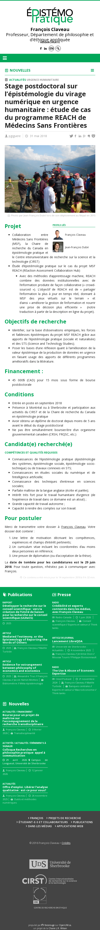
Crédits (66, 843)
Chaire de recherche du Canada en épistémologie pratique (30, 248)
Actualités (17, 80)
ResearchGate (50, 42)
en (51, 48)
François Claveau (73, 527)
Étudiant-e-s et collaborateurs (43, 822)
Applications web (70, 826)
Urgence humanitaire (43, 80)
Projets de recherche (64, 818)
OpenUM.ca (65, 925)
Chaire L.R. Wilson (58, 928)
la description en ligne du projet (71, 312)
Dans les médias (40, 826)
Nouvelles (20, 70)
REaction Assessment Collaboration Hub (51, 270)
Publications (83, 822)
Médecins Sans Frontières (30, 239)
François (36, 818)
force (50, 925)
